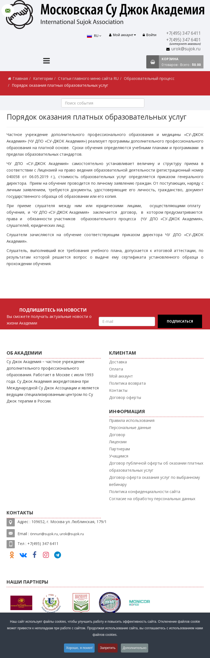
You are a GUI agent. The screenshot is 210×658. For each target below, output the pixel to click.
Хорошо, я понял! (78, 648)
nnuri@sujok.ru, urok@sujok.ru (58, 533)
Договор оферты (125, 397)
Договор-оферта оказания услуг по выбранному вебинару (154, 481)
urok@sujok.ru (185, 49)
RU (93, 35)
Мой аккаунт (121, 376)
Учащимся (118, 456)
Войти (149, 35)
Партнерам (119, 448)
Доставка (118, 361)
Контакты (118, 390)
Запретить (108, 648)
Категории (43, 78)
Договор (117, 434)
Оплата (116, 369)
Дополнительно (135, 648)
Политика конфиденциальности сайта (144, 491)
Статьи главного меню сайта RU (88, 78)
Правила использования (131, 420)
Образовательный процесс (149, 78)
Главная (20, 78)
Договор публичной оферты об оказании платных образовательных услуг (156, 466)
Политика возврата (127, 383)
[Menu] (46, 61)
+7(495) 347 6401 (183, 39)
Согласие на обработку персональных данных (152, 498)
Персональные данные (130, 427)
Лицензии (118, 441)
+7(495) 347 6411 (183, 33)
